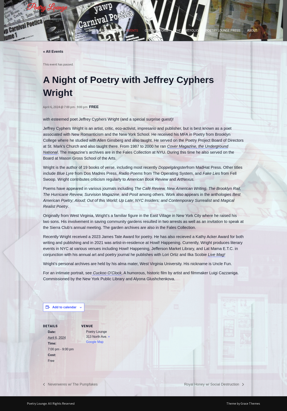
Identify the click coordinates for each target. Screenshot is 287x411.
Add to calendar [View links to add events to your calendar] (64, 307)
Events (132, 30)
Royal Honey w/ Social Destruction (212, 384)
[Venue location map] (141, 346)
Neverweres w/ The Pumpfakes (72, 384)
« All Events (53, 52)
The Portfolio (187, 30)
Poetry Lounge (46, 8)
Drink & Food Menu (104, 30)
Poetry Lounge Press (222, 30)
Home (77, 30)
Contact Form (156, 30)
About (252, 30)
